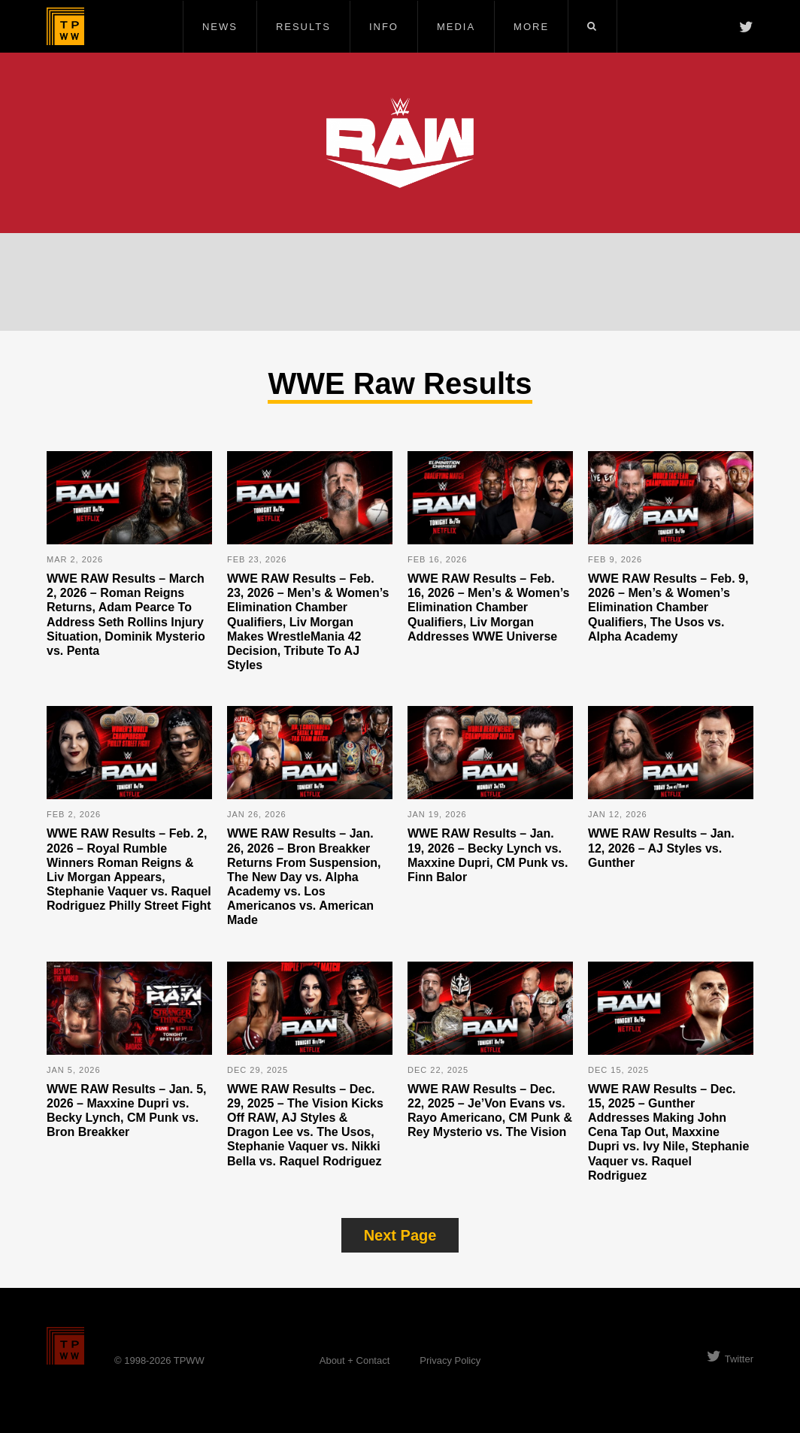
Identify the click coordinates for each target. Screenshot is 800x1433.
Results (303, 26)
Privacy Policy (450, 1360)
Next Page (400, 1235)
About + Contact (355, 1360)
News (220, 26)
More (531, 26)
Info (383, 26)
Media (456, 26)
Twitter (730, 1359)
